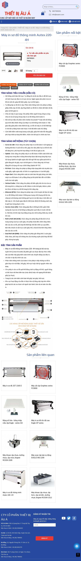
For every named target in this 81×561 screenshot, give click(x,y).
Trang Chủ (4, 28)
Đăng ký (54, 21)
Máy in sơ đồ (30, 28)
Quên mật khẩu (75, 21)
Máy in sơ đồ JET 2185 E (12, 385)
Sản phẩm (13, 28)
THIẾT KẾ (21, 28)
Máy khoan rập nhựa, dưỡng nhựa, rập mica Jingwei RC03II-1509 (67, 166)
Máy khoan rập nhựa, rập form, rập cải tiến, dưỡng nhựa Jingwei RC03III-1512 (41, 491)
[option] (13, 56)
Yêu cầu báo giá (39, 75)
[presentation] (49, 528)
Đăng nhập (64, 21)
